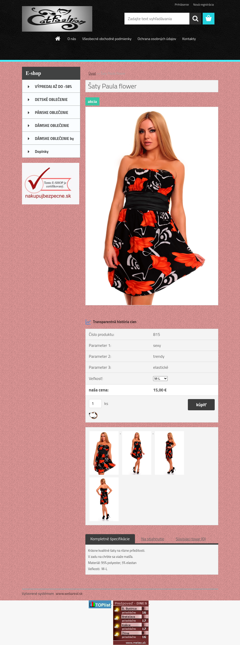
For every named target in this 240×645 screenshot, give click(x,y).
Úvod (92, 73)
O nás (71, 38)
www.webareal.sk (69, 593)
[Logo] (57, 19)
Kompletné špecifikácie (110, 539)
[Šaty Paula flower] (152, 109)
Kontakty (189, 38)
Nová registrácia (203, 4)
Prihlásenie (182, 4)
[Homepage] (58, 38)
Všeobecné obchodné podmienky (106, 38)
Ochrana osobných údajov (157, 38)
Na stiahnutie (152, 539)
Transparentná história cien (110, 322)
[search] (195, 18)
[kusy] (95, 403)
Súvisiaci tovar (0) (190, 539)
